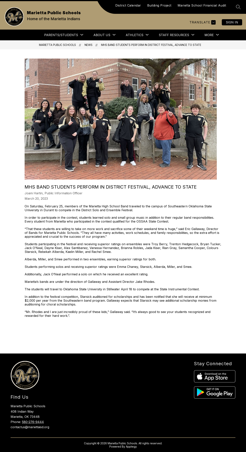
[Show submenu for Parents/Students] (61, 35)
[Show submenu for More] (209, 35)
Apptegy (131, 446)
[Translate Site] (202, 22)
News (88, 44)
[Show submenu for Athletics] (134, 35)
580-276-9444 (33, 422)
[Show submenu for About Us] (101, 35)
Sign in (232, 22)
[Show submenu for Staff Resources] (174, 35)
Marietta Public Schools (57, 44)
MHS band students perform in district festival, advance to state (151, 44)
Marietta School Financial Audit (202, 5)
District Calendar (128, 5)
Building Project (159, 5)
